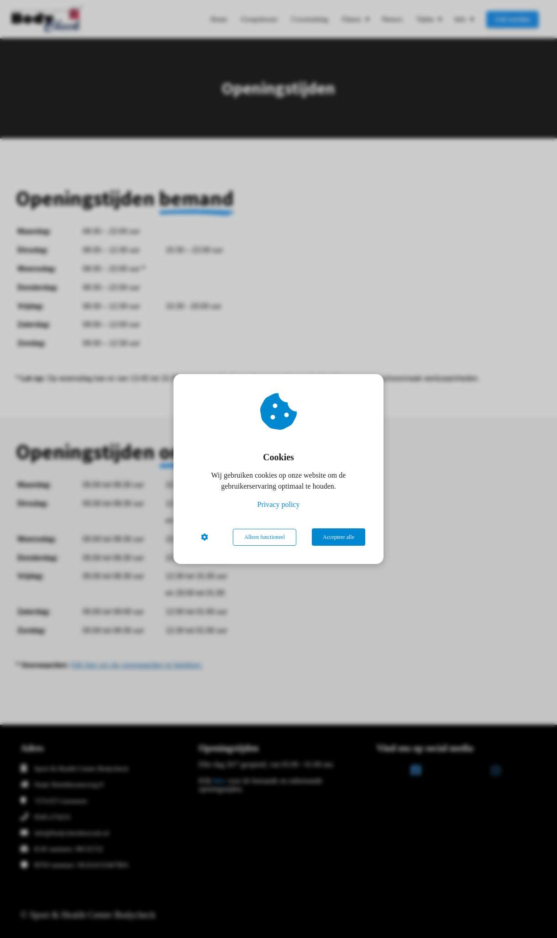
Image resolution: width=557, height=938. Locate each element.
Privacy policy (278, 505)
